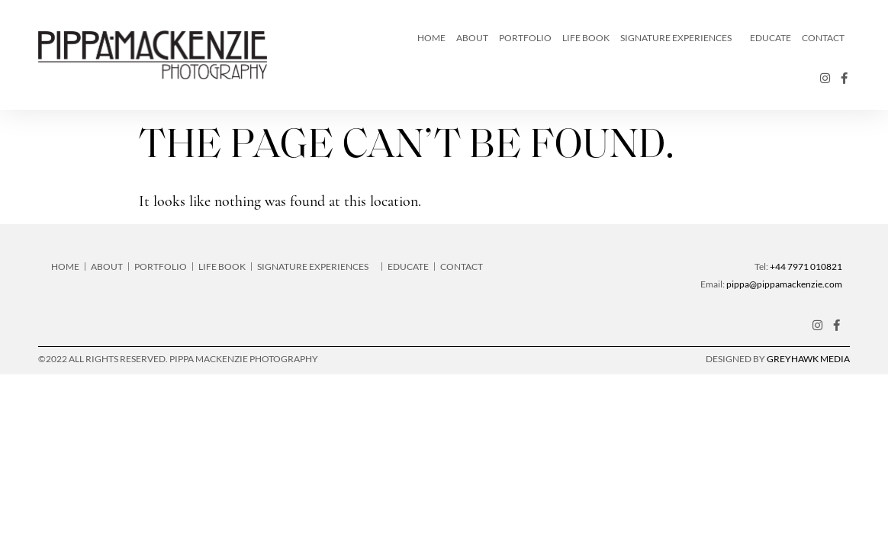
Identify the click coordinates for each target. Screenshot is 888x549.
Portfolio (525, 37)
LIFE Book (586, 37)
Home (431, 37)
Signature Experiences (679, 38)
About (472, 37)
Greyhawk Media (808, 358)
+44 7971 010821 (806, 266)
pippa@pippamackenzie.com (784, 284)
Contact (823, 37)
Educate (770, 37)
